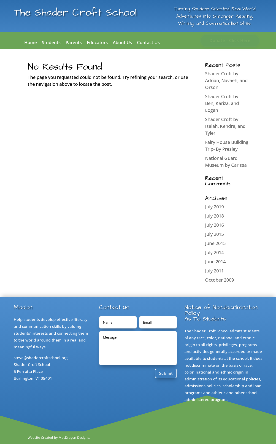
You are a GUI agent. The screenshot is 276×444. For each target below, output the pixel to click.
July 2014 (214, 252)
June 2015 (215, 243)
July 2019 (214, 207)
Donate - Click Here (230, 40)
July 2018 (214, 216)
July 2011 (214, 271)
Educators (97, 43)
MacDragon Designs (74, 437)
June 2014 (215, 261)
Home (30, 43)
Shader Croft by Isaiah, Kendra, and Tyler (225, 126)
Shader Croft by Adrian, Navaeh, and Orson (226, 80)
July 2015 (214, 234)
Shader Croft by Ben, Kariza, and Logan (222, 103)
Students (51, 43)
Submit (166, 373)
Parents (74, 43)
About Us (122, 43)
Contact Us (148, 43)
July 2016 (214, 225)
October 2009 (219, 280)
